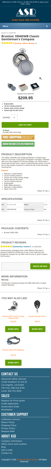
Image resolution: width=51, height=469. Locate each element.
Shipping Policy (8, 425)
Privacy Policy (8, 428)
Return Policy (7, 422)
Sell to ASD (7, 450)
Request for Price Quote (13, 401)
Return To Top (43, 191)
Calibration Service (10, 419)
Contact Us (6, 453)
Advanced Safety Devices (27, 459)
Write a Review (28, 43)
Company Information (11, 441)
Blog (3, 447)
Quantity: (10, 117)
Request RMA (8, 431)
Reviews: (17, 43)
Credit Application (10, 404)
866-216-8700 (18, 388)
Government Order (10, 407)
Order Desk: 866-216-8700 (25, 19)
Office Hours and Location (14, 444)
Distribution (7, 410)
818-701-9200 (14, 391)
